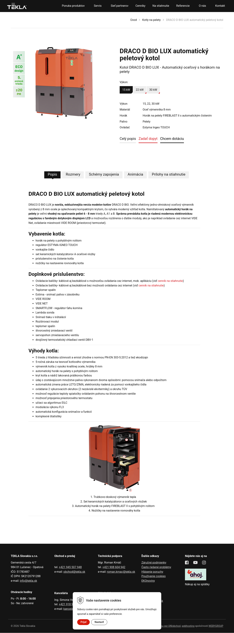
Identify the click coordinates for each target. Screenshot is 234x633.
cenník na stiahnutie (170, 281)
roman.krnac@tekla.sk (121, 572)
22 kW (140, 89)
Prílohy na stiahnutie (169, 174)
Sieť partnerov (119, 5)
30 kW (153, 89)
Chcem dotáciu (172, 139)
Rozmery (73, 174)
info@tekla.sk (28, 581)
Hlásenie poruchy (152, 572)
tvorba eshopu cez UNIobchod (164, 626)
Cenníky (140, 5)
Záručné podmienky (153, 563)
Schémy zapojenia (104, 174)
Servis (97, 5)
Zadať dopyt (148, 139)
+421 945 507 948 (70, 567)
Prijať (83, 622)
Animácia (135, 174)
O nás (202, 5)
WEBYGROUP (216, 626)
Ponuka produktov (73, 5)
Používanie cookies (153, 576)
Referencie (183, 5)
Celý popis (128, 139)
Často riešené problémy (156, 567)
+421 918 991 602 (70, 604)
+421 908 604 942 (113, 567)
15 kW (126, 89)
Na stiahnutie (160, 5)
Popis (52, 174)
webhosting (188, 626)
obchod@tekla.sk (74, 572)
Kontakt (220, 5)
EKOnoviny (148, 581)
